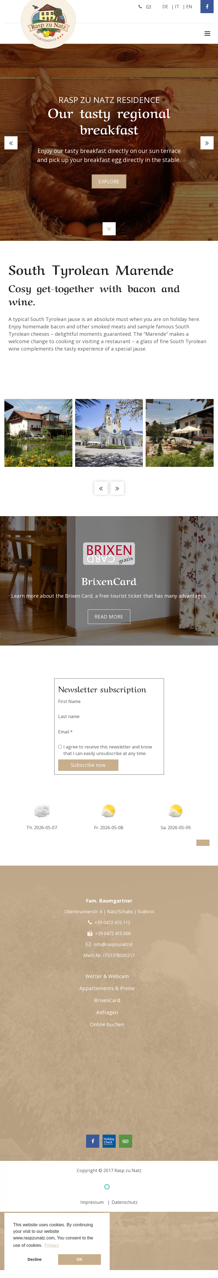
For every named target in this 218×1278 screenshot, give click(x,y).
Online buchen (107, 1024)
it (177, 7)
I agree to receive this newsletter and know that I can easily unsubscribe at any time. (107, 750)
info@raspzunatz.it (113, 945)
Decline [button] (35, 1259)
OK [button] (80, 1259)
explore (109, 181)
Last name (69, 716)
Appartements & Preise (107, 988)
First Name (69, 701)
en (189, 7)
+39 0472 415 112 (112, 923)
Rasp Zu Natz (48, 24)
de (165, 7)
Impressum (92, 1202)
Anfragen (107, 1012)
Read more (109, 617)
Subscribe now (88, 765)
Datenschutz (125, 1202)
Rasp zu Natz (127, 1171)
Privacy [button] (51, 1245)
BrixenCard (107, 1000)
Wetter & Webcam (107, 976)
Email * (65, 732)
